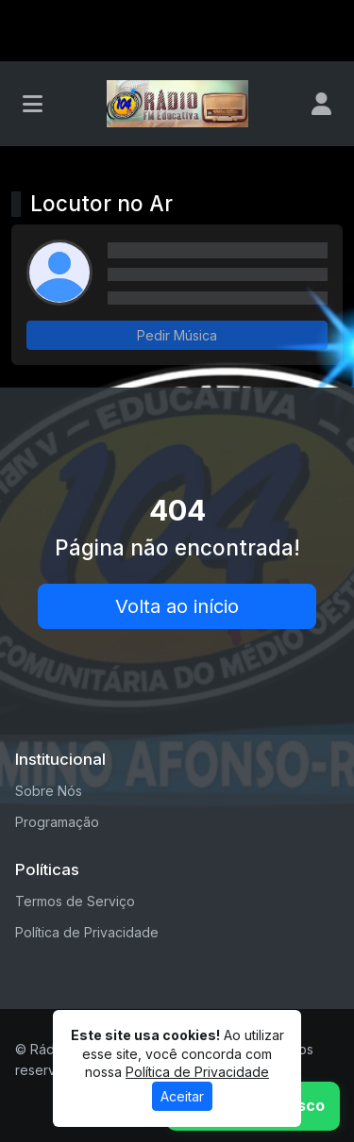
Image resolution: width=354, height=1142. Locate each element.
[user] (321, 104)
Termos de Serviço (75, 901)
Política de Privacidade (87, 932)
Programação (57, 822)
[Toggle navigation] (32, 104)
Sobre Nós (48, 791)
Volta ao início (177, 606)
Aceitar (182, 1096)
